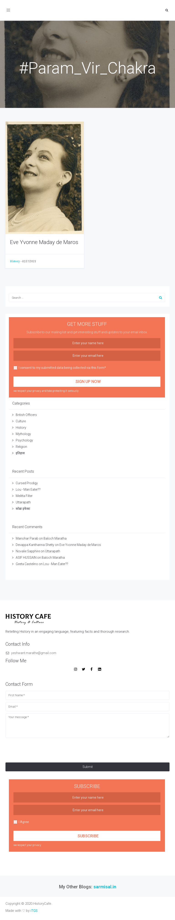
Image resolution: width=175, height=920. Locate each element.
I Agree (21, 822)
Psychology (24, 440)
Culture (21, 421)
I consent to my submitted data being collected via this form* (59, 368)
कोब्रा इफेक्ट (23, 508)
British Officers (26, 415)
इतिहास (20, 453)
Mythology (23, 434)
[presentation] (40, 749)
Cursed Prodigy (27, 483)
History (15, 261)
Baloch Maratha (55, 538)
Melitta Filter (24, 496)
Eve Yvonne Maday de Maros (44, 242)
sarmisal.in (104, 886)
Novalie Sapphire (28, 551)
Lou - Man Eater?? (28, 489)
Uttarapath (23, 502)
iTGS (34, 911)
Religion (21, 447)
